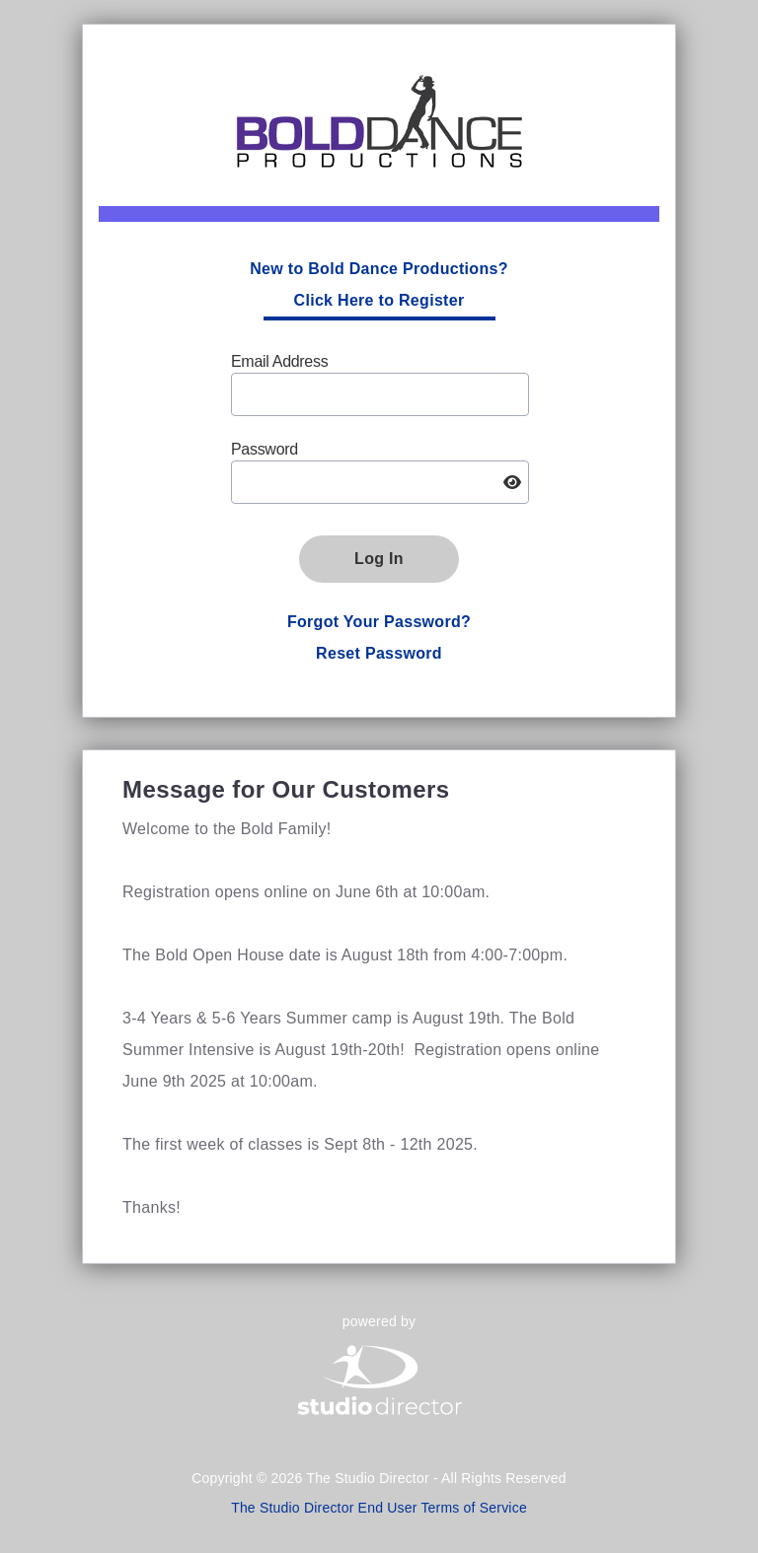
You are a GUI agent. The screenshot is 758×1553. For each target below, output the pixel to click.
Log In (379, 558)
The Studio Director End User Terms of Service (379, 1508)
